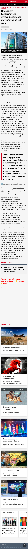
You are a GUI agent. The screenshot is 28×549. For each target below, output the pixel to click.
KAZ (2, 5)
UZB (12, 5)
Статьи (9, 7)
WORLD (15, 5)
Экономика (21, 26)
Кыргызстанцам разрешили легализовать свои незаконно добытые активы (13, 269)
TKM (9, 5)
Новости (3, 7)
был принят (21, 92)
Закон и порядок (14, 26)
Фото (18, 7)
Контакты (4, 544)
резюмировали (11, 196)
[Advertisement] (14, 308)
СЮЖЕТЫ (24, 7)
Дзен (5, 283)
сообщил (13, 61)
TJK (7, 5)
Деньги (2, 29)
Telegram (21, 281)
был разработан (18, 188)
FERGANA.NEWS (14, 2)
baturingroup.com (15, 547)
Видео (14, 7)
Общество (12, 29)
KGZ (5, 5)
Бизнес (6, 29)
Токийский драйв (8, 513)
